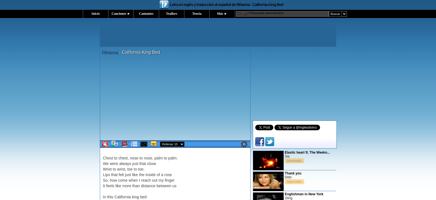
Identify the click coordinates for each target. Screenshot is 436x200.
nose (134, 158)
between (164, 186)
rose (168, 174)
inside (150, 174)
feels (110, 186)
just (135, 163)
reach (146, 180)
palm (158, 158)
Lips (106, 174)
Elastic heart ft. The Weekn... (307, 152)
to (115, 158)
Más (222, 14)
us (174, 186)
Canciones (121, 14)
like (135, 174)
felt (121, 174)
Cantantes (146, 14)
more (126, 186)
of (158, 174)
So (105, 180)
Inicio (95, 14)
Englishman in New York (304, 194)
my (161, 180)
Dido (288, 177)
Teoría (197, 14)
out (154, 180)
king (135, 197)
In (104, 197)
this (110, 197)
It (104, 186)
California (122, 197)
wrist (121, 169)
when (133, 180)
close (151, 163)
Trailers (171, 14)
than (136, 186)
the (141, 174)
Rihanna (109, 52)
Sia (287, 156)
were (114, 163)
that (142, 163)
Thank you (293, 173)
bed (143, 197)
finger (170, 180)
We (106, 163)
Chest (108, 158)
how (113, 180)
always (125, 163)
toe (130, 169)
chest (123, 158)
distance (148, 186)
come (122, 180)
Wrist (107, 169)
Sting (288, 198)
